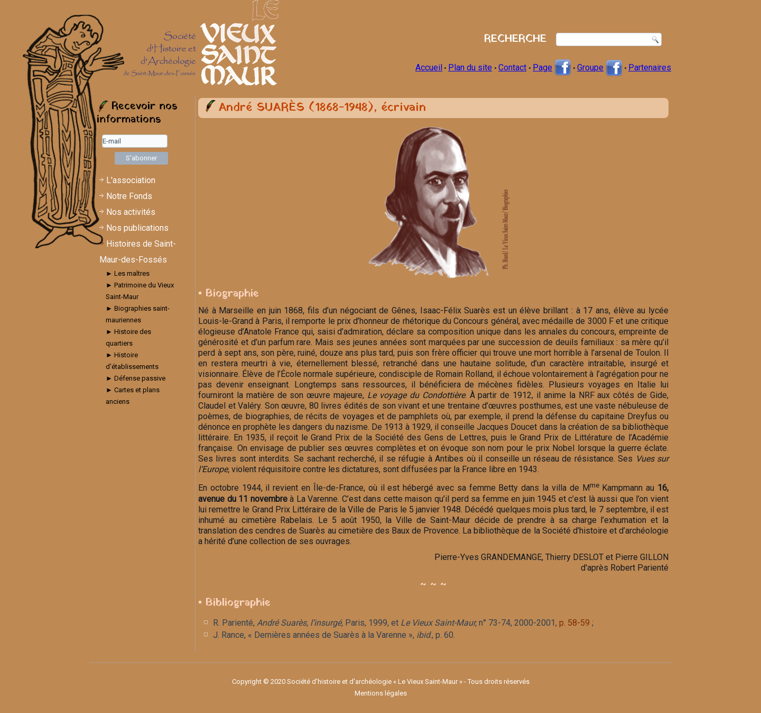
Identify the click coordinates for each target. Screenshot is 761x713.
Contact (512, 67)
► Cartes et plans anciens (133, 395)
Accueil (428, 67)
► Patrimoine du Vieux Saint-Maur (140, 291)
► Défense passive (135, 378)
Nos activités (130, 212)
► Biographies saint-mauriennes (138, 314)
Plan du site (470, 67)
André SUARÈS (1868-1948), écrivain (322, 107)
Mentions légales (381, 693)
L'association (130, 180)
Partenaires (649, 67)
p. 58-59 (574, 623)
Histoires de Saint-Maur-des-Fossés (137, 252)
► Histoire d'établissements (132, 361)
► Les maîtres (128, 273)
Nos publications (137, 228)
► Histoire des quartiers (128, 337)
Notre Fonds (129, 196)
